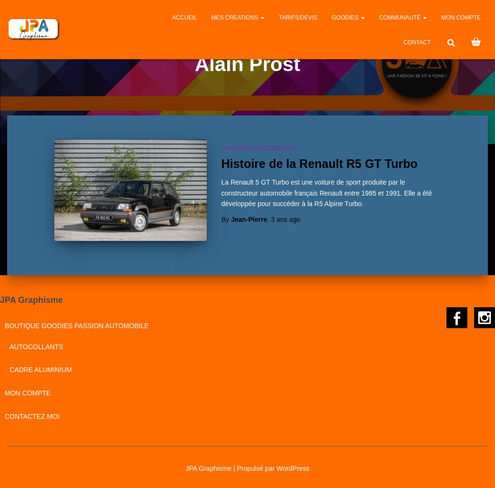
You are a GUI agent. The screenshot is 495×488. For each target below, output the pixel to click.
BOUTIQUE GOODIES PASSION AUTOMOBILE (77, 326)
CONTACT (417, 42)
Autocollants (36, 347)
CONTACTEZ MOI (32, 416)
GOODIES (348, 17)
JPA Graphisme (209, 468)
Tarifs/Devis (298, 17)
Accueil (184, 17)
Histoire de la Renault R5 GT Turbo (319, 163)
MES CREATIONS (237, 17)
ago (286, 219)
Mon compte (461, 17)
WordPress (292, 468)
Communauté (403, 17)
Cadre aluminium (41, 370)
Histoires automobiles (257, 148)
